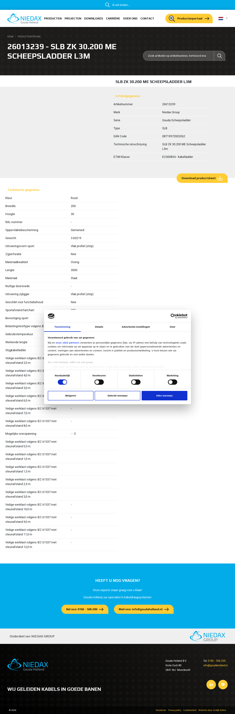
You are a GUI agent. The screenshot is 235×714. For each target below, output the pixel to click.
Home (10, 36)
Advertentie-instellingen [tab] (136, 326)
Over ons (130, 18)
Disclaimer (161, 710)
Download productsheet (199, 178)
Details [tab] (99, 326)
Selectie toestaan (118, 395)
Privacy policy (174, 710)
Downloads (93, 18)
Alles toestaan (164, 395)
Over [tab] (172, 326)
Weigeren (70, 395)
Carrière (113, 18)
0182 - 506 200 (217, 660)
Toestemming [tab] (62, 326)
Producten (53, 18)
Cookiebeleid (189, 710)
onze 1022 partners (67, 342)
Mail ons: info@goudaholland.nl (141, 609)
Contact (147, 18)
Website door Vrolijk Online (212, 710)
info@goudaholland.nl (215, 665)
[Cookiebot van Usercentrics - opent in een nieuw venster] (173, 316)
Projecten (73, 18)
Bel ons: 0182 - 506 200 (81, 609)
